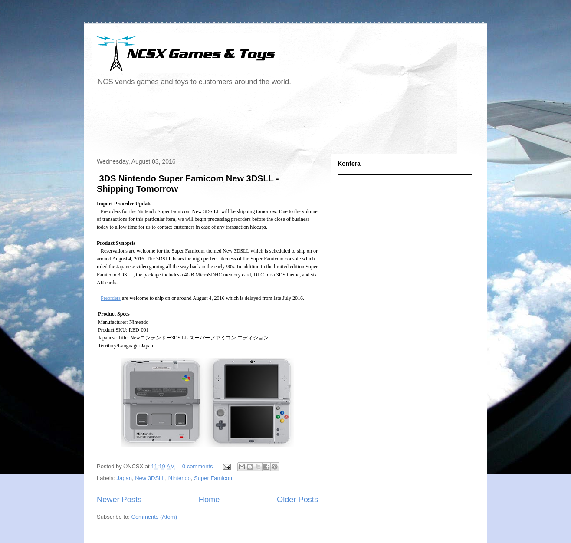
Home (209, 499)
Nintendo (179, 478)
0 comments (197, 466)
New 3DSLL (150, 478)
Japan (124, 478)
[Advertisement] (250, 123)
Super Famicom (214, 478)
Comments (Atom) (154, 516)
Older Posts (297, 499)
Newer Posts (119, 499)
